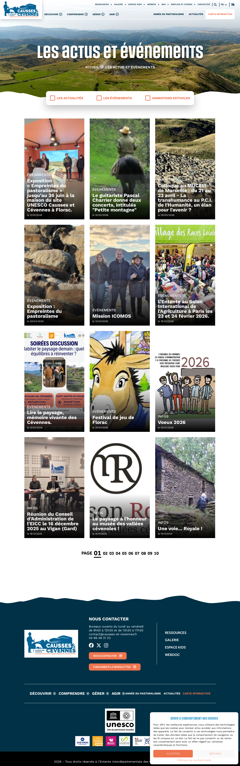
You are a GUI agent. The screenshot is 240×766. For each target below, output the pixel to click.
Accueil (92, 67)
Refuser (215, 753)
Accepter (173, 753)
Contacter (204, 4)
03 (111, 553)
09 (150, 553)
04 (118, 553)
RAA (164, 4)
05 (124, 553)
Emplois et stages (181, 4)
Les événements (114, 98)
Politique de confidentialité (194, 760)
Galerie (118, 4)
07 (137, 553)
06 (130, 553)
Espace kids (135, 4)
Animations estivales (167, 98)
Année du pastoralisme (168, 14)
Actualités (196, 14)
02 (105, 553)
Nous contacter (107, 655)
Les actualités (66, 98)
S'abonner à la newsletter (114, 667)
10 (156, 553)
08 (143, 553)
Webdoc (151, 4)
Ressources (102, 4)
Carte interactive (220, 14)
